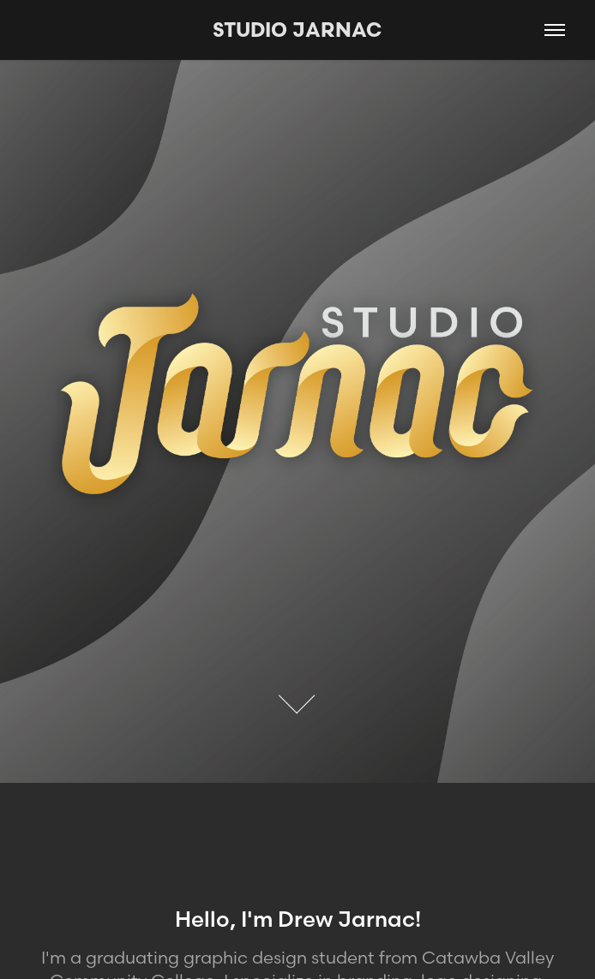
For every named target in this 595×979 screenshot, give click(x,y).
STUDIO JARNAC (297, 29)
